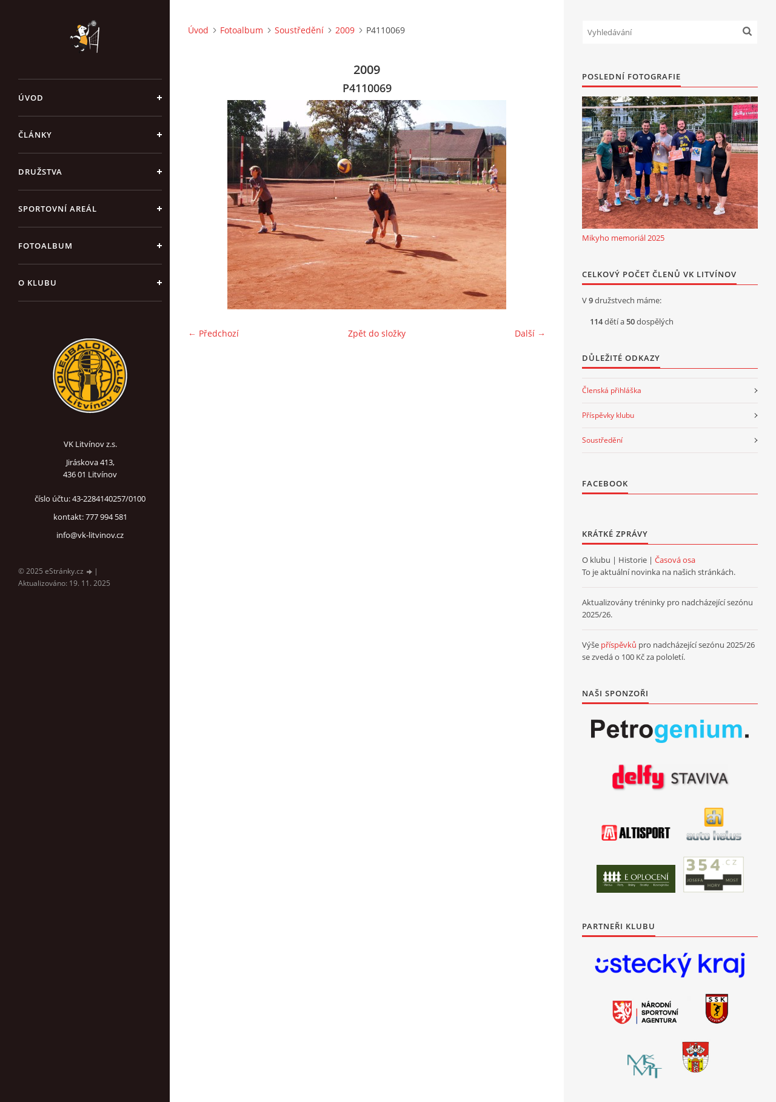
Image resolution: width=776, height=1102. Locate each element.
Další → (530, 333)
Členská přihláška (611, 390)
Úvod (31, 97)
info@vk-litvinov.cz (90, 534)
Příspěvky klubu (608, 415)
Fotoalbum (45, 245)
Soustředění (299, 30)
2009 (345, 30)
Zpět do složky (377, 333)
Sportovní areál (57, 208)
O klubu (37, 282)
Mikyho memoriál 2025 (623, 237)
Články (35, 134)
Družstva (40, 171)
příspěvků (619, 644)
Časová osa (675, 559)
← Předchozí (213, 333)
